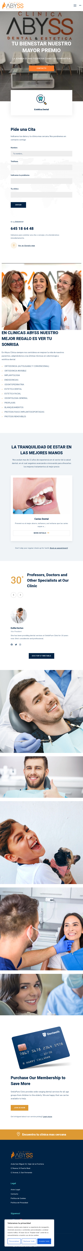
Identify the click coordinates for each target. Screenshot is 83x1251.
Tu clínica (14, 191)
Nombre (14, 150)
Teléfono (14, 163)
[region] (29, 1232)
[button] (13, 597)
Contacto (41, 68)
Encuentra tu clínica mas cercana (44, 1137)
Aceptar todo (44, 1241)
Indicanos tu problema (20, 177)
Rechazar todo (29, 1241)
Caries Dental (41, 521)
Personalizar (14, 1241)
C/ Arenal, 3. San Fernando (21, 1172)
